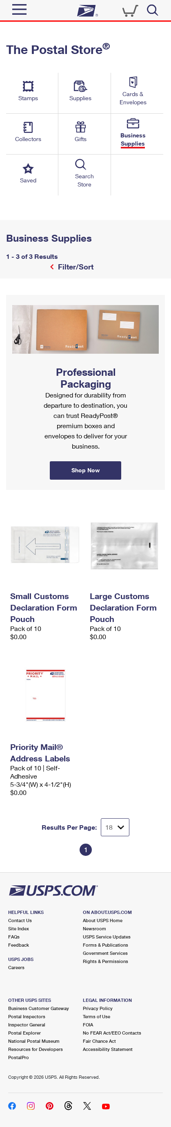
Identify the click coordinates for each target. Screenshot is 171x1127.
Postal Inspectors (26, 1016)
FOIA (88, 1024)
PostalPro (18, 1057)
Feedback (18, 944)
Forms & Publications (105, 944)
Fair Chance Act (99, 1041)
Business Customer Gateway (38, 1008)
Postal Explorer (24, 1032)
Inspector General (26, 1024)
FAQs (14, 936)
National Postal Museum (34, 1041)
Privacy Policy (98, 1008)
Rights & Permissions (105, 961)
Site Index (18, 928)
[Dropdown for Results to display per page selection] (115, 827)
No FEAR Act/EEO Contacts (112, 1032)
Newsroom (94, 928)
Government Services (105, 953)
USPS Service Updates (107, 936)
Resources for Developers (35, 1049)
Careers (16, 967)
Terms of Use (96, 1016)
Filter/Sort (74, 266)
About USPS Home (102, 920)
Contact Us (20, 920)
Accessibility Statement (108, 1049)
